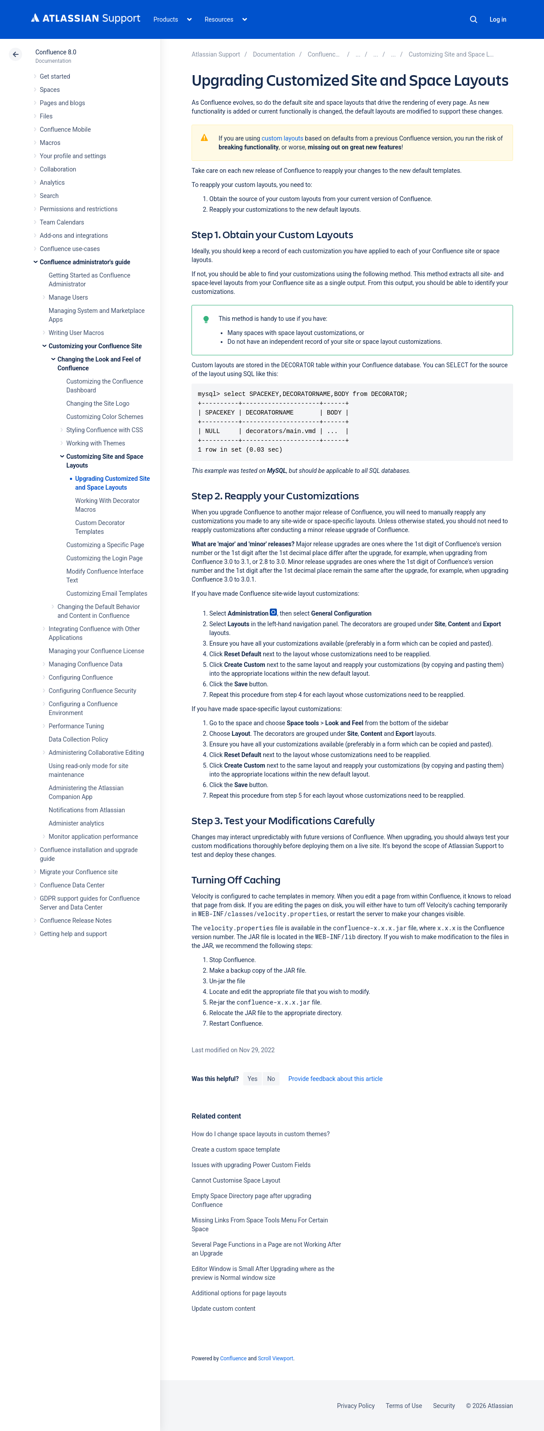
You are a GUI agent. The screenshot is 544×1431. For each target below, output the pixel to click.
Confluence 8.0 (56, 52)
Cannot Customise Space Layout (236, 1180)
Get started (55, 76)
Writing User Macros (76, 332)
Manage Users (68, 297)
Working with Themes (95, 443)
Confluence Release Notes (75, 920)
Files (46, 116)
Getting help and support (73, 933)
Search (474, 19)
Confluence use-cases (70, 248)
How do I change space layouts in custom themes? (260, 1134)
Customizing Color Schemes (104, 416)
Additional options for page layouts (239, 1293)
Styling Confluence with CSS (104, 430)
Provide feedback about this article (335, 1078)
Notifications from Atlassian (87, 810)
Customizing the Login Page (104, 558)
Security (444, 1405)
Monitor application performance (93, 836)
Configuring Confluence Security (92, 690)
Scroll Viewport (275, 1358)
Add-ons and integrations (74, 235)
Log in (498, 19)
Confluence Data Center (72, 885)
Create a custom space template (236, 1149)
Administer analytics (76, 823)
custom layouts (282, 138)
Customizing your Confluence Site (95, 346)
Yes (252, 1078)
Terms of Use (404, 1405)
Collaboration (58, 169)
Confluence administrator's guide (85, 262)
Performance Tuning (76, 726)
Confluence (233, 1358)
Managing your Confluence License (96, 651)
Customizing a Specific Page (105, 544)
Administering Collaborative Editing (96, 752)
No (271, 1078)
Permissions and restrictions (79, 209)
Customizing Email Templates (106, 593)
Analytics (52, 182)
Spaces (50, 89)
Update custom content (223, 1308)
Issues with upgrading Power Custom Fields (251, 1164)
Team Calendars (62, 222)
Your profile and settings (73, 156)
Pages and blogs (62, 103)
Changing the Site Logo (98, 403)
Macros (50, 142)
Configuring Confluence (81, 677)
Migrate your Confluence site (79, 871)
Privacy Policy (356, 1405)
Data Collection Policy (78, 739)
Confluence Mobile (65, 129)
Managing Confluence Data (86, 664)
